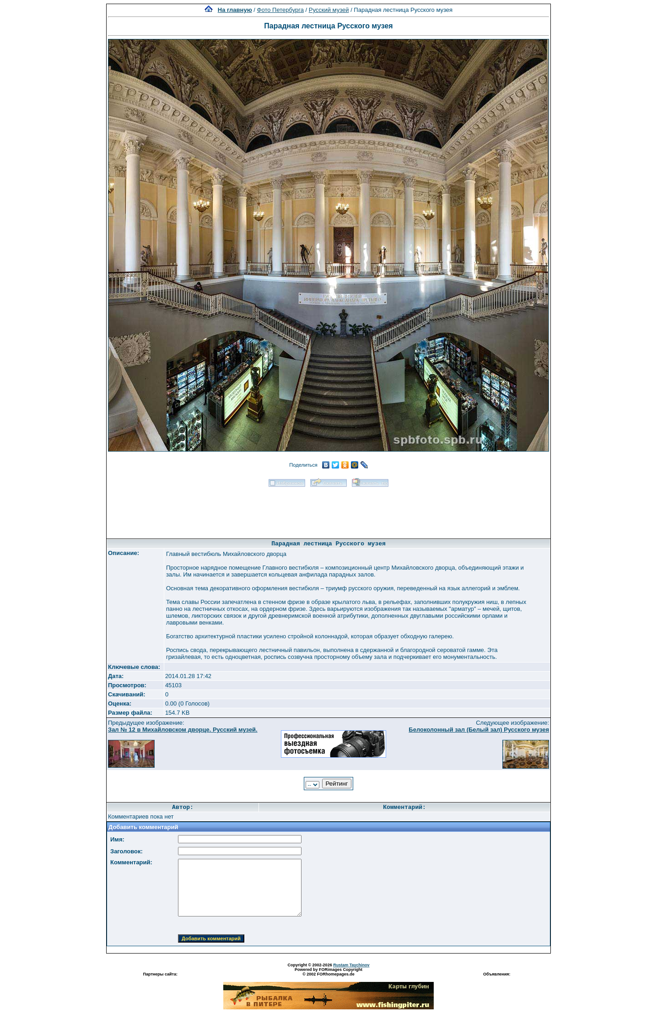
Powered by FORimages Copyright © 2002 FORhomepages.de (328, 971)
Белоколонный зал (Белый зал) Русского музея (479, 729)
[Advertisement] (328, 509)
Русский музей (329, 9)
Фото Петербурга (280, 9)
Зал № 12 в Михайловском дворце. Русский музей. (183, 729)
